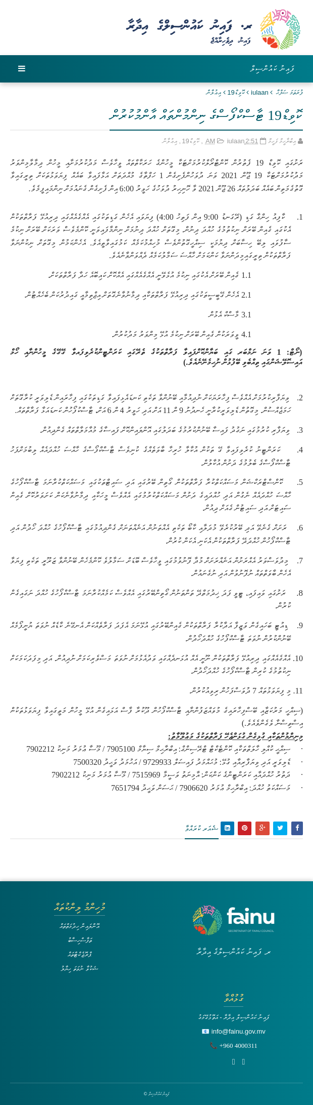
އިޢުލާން (213, 92)
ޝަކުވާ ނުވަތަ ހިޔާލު (79, 968)
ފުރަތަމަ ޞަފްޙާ (289, 92)
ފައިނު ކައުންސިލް (272, 68)
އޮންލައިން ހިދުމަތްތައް (80, 926)
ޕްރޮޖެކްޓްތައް (79, 954)
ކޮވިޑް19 (235, 92)
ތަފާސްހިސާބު (80, 940)
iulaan (260, 92)
